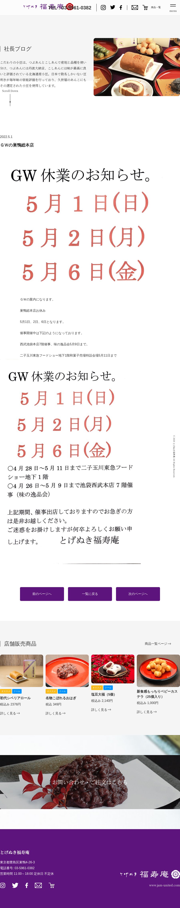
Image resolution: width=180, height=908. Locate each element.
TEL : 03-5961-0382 (69, 7)
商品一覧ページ (156, 643)
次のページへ (138, 594)
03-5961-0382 (25, 868)
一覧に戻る (90, 594)
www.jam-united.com (164, 885)
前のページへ (42, 594)
